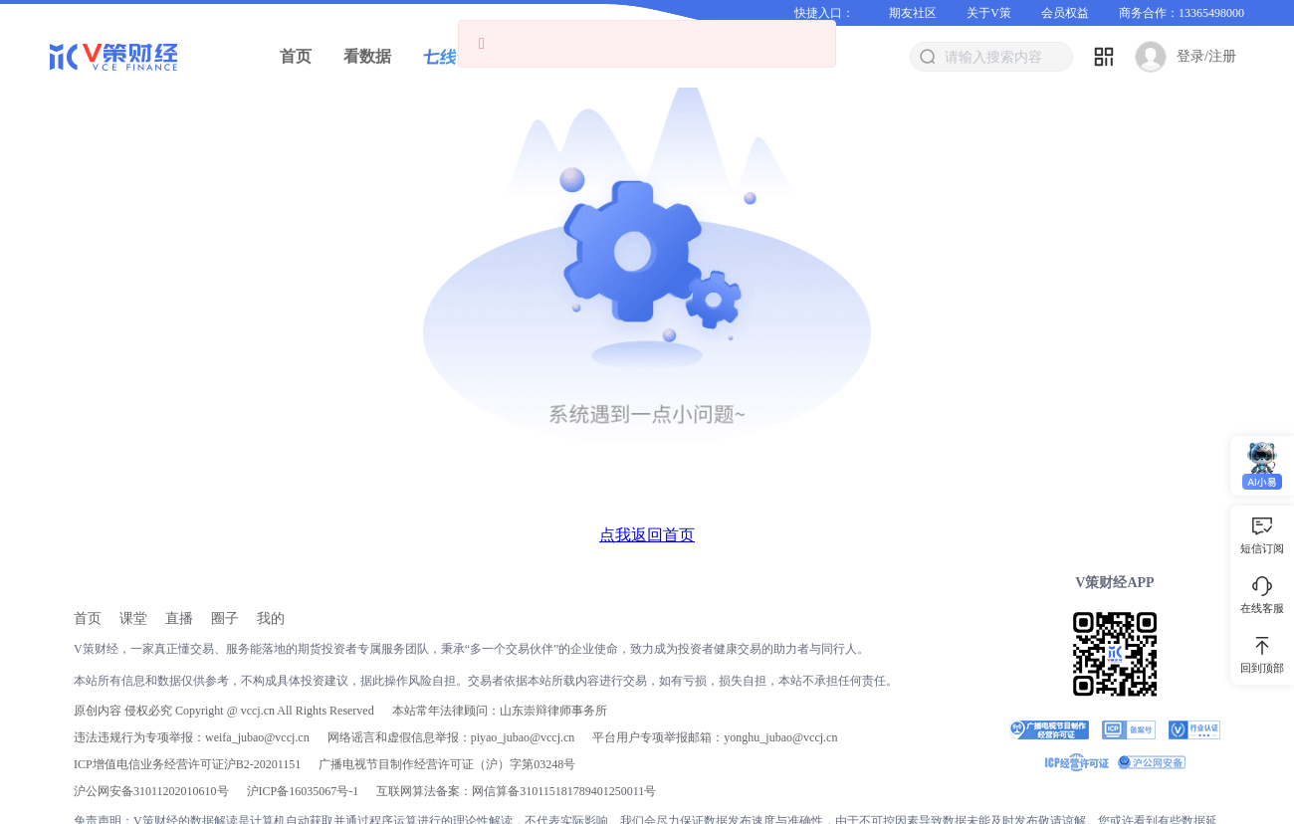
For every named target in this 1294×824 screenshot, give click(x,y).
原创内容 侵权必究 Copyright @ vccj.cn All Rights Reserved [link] (224, 711)
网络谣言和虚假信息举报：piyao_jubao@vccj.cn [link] (451, 737)
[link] (88, 618)
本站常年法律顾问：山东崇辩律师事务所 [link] (499, 711)
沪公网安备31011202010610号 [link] (151, 791)
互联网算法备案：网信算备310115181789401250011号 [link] (516, 791)
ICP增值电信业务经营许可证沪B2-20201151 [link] (187, 764)
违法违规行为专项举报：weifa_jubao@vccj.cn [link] (192, 737)
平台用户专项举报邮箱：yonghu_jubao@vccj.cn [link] (714, 737)
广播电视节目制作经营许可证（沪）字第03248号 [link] (447, 764)
